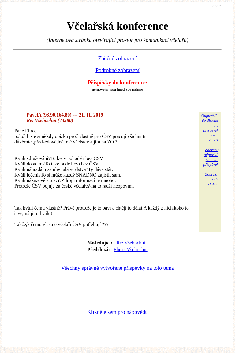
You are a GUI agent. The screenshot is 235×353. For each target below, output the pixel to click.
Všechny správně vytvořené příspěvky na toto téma (117, 268)
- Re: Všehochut (129, 242)
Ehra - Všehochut (131, 249)
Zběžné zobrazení (117, 58)
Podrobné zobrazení (117, 70)
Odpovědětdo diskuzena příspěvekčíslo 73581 (209, 127)
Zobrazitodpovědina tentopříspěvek (210, 157)
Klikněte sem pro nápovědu (117, 312)
